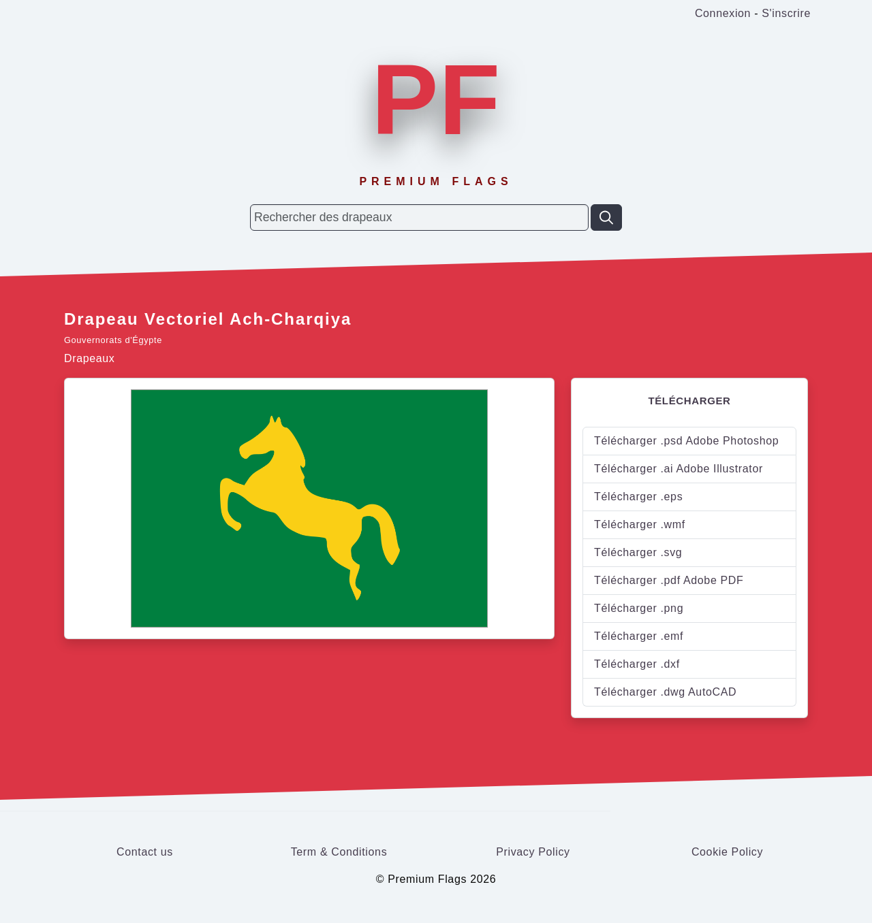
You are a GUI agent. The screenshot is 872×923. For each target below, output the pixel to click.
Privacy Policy (533, 852)
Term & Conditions (339, 852)
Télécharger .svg (638, 552)
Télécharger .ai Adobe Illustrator (678, 468)
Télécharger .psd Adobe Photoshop (686, 441)
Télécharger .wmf (639, 524)
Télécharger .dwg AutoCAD (665, 692)
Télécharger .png (638, 608)
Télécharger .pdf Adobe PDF (668, 580)
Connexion (723, 13)
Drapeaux (89, 358)
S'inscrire (786, 13)
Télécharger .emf (638, 636)
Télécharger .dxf (637, 664)
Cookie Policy (727, 852)
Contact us (144, 852)
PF (435, 99)
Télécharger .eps (638, 496)
